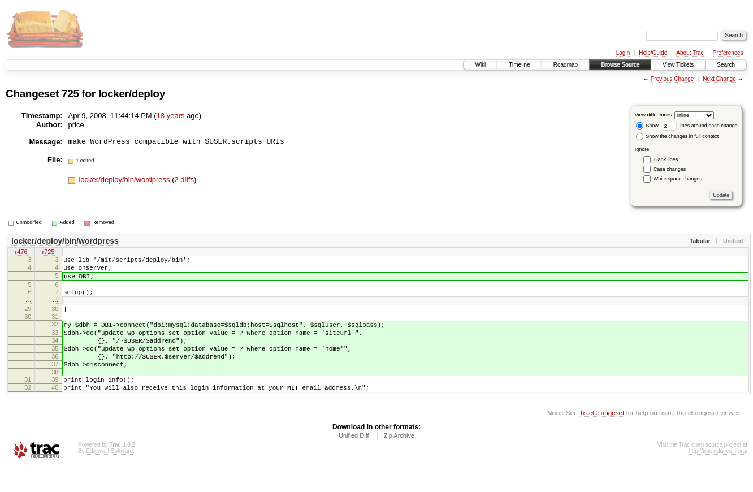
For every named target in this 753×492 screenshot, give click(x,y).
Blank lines (666, 159)
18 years (171, 115)
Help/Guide (653, 53)
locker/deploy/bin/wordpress (125, 179)
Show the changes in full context (677, 136)
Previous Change (672, 79)
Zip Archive (399, 461)
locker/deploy (131, 94)
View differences (653, 115)
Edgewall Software (109, 476)
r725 (48, 252)
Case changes (670, 169)
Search (726, 65)
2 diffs (183, 179)
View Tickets (678, 65)
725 (70, 94)
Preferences (728, 53)
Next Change (719, 79)
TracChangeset (601, 438)
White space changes (678, 179)
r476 (21, 252)
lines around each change (699, 125)
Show (647, 125)
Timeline (519, 65)
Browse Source (620, 65)
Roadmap (565, 65)
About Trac (689, 53)
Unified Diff (354, 461)
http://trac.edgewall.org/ (718, 476)
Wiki (480, 65)
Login (623, 53)
